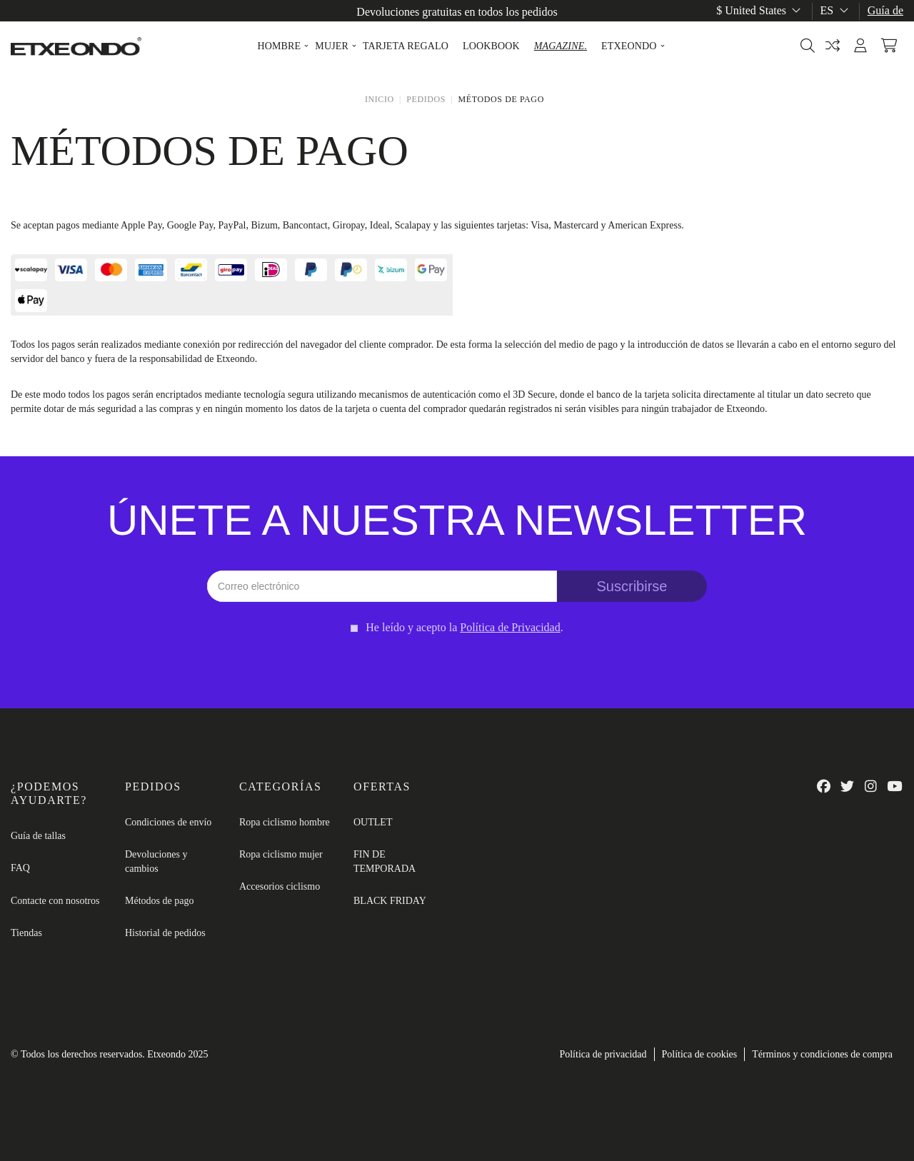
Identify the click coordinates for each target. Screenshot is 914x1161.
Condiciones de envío (168, 822)
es (835, 10)
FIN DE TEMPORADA (384, 861)
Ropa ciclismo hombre (284, 822)
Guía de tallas (38, 835)
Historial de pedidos (165, 933)
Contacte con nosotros (55, 900)
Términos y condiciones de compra (822, 1054)
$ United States (759, 10)
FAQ (20, 868)
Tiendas (26, 933)
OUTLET (372, 822)
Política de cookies (700, 1054)
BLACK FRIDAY (389, 900)
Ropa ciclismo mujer (281, 854)
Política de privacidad (602, 1054)
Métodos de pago (159, 900)
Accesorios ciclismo (279, 886)
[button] (279, 46)
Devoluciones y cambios (156, 861)
